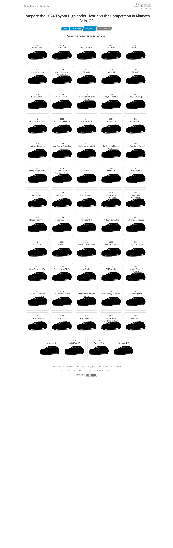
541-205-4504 (146, 8)
